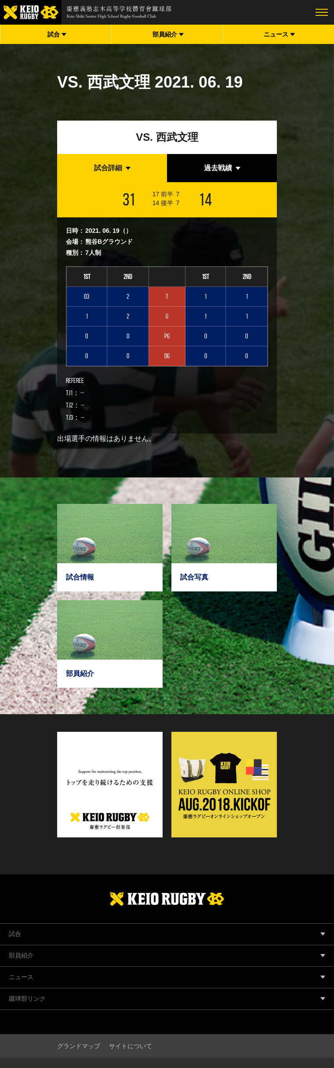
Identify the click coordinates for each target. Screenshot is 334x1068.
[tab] (112, 168)
